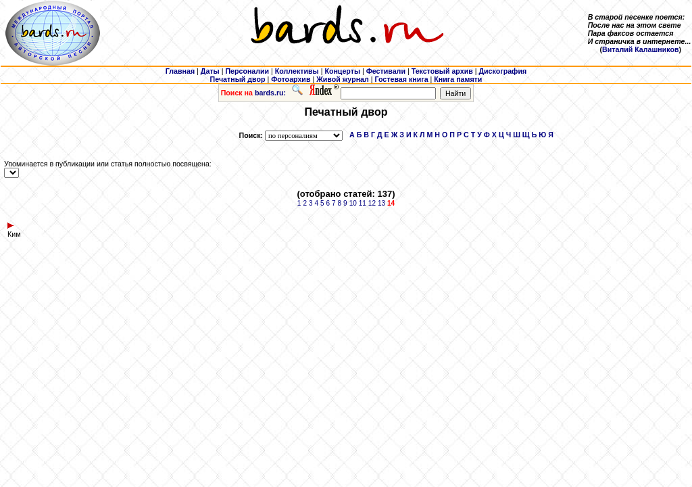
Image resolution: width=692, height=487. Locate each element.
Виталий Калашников (640, 49)
